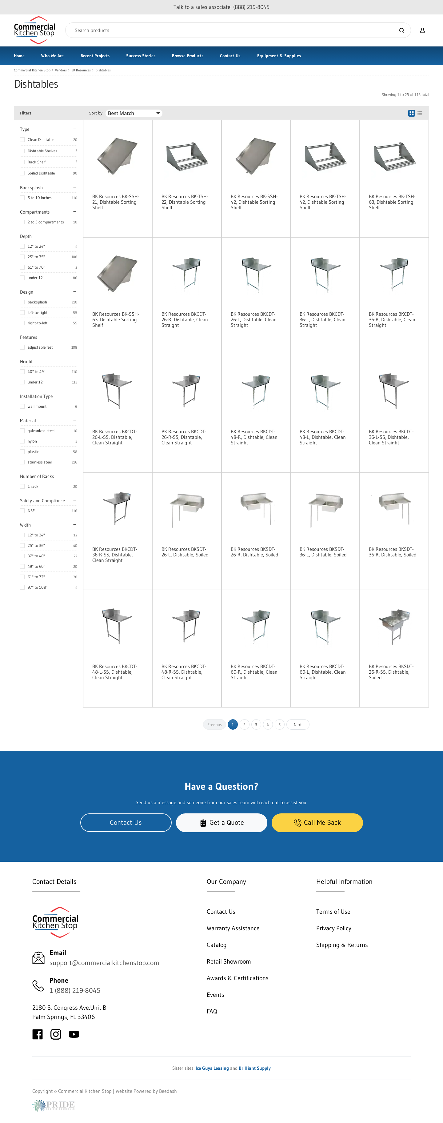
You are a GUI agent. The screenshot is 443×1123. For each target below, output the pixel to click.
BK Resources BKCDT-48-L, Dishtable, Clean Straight (323, 437)
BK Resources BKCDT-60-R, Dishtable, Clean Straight (254, 672)
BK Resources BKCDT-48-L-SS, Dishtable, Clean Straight (114, 672)
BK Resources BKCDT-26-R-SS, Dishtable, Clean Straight (184, 437)
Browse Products (187, 55)
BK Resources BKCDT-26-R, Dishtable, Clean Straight (185, 319)
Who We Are (52, 55)
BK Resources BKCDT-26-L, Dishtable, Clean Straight (254, 319)
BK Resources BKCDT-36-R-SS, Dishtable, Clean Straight (114, 554)
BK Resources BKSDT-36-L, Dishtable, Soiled (323, 551)
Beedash (168, 1091)
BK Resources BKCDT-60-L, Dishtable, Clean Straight (323, 672)
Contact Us (230, 55)
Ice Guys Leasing (212, 1068)
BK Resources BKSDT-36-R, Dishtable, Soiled (393, 551)
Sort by (95, 113)
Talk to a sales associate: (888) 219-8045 (221, 7)
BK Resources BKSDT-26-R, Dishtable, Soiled (254, 551)
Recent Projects (95, 55)
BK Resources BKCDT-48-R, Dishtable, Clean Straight (254, 437)
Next (298, 724)
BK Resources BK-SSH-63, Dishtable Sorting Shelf (115, 319)
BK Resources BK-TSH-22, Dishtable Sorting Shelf (185, 202)
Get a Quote (221, 822)
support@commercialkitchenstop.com (104, 963)
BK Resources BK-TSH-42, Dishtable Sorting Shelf (323, 202)
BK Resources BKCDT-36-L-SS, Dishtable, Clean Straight (391, 437)
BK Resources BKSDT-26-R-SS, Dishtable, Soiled (391, 672)
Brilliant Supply (255, 1068)
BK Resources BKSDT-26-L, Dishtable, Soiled (185, 551)
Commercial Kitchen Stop (32, 70)
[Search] (238, 30)
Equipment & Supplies (279, 55)
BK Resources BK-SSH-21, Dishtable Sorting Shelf (115, 202)
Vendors (61, 70)
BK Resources (81, 70)
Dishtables (103, 70)
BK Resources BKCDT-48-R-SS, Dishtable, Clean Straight (184, 672)
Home (19, 55)
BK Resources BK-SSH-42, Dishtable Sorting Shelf (254, 202)
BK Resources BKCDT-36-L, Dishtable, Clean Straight (322, 319)
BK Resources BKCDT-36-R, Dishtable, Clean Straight (392, 319)
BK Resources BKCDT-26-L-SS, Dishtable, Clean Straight (114, 437)
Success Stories (140, 55)
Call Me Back (317, 822)
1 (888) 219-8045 (75, 990)
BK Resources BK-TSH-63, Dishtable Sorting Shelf (392, 202)
